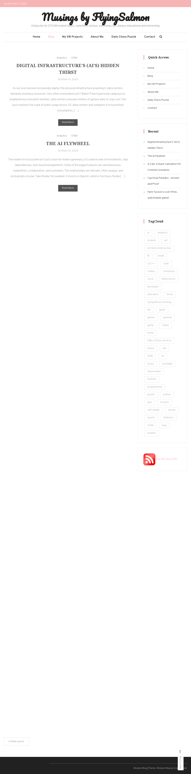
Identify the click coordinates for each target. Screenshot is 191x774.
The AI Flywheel (68, 148)
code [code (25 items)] (166, 263)
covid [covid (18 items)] (150, 279)
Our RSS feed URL (160, 459)
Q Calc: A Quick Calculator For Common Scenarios (164, 167)
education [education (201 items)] (152, 294)
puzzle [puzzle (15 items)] (151, 394)
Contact (149, 37)
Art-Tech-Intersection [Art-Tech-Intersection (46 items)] (159, 248)
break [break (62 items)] (161, 255)
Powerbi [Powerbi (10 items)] (151, 379)
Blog (51, 37)
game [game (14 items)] (162, 309)
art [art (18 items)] (165, 240)
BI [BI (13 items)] (148, 255)
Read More (68, 127)
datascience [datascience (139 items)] (168, 279)
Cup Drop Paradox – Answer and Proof (163, 181)
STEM (74, 62)
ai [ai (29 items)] (148, 232)
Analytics (62, 62)
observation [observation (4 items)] (154, 371)
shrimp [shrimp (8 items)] (171, 410)
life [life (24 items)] (164, 348)
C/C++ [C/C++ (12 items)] (151, 263)
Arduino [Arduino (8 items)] (151, 240)
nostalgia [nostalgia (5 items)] (167, 363)
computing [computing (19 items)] (169, 271)
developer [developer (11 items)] (153, 286)
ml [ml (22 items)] (162, 356)
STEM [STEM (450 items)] (150, 425)
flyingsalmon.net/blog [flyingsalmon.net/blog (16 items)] (159, 302)
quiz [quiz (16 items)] (149, 402)
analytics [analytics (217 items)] (162, 232)
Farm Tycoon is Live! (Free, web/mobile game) (162, 195)
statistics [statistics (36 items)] (168, 417)
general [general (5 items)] (167, 317)
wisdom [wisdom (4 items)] (151, 433)
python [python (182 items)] (167, 394)
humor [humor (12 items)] (150, 348)
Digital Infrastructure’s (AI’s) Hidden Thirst (164, 145)
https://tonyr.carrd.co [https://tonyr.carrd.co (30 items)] (159, 340)
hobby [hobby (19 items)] (165, 325)
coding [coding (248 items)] (151, 271)
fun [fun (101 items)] (149, 309)
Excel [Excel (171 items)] (170, 294)
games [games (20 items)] (151, 317)
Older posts (17, 741)
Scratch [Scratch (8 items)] (164, 402)
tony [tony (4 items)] (164, 425)
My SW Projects (72, 37)
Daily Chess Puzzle (124, 37)
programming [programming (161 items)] (154, 387)
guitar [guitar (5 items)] (150, 325)
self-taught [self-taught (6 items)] (153, 410)
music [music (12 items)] (150, 363)
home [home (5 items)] (150, 333)
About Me (97, 37)
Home (36, 37)
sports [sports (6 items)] (151, 417)
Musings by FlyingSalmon (95, 17)
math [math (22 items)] (150, 356)
